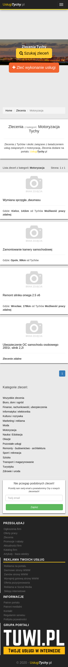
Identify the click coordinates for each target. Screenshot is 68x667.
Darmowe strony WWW (17, 570)
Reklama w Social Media (18, 587)
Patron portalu (12, 602)
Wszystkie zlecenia (13, 397)
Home (8, 110)
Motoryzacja (9, 430)
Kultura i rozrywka (13, 416)
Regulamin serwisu (14, 615)
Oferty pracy (10, 533)
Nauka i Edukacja (12, 434)
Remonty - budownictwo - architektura (24, 448)
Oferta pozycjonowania (17, 582)
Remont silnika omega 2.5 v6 (21, 295)
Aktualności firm (13, 545)
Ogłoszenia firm (12, 529)
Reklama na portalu (15, 566)
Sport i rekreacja (12, 452)
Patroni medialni (13, 606)
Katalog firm (10, 549)
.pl (13, 4)
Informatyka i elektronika (16, 411)
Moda (6, 425)
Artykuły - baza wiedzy (16, 553)
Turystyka (8, 466)
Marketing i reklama (14, 420)
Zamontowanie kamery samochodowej (27, 249)
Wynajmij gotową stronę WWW (21, 578)
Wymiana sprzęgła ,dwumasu (22, 200)
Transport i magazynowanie (18, 462)
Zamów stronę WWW (16, 574)
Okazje (7, 439)
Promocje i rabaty (13, 541)
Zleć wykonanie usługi (33, 67)
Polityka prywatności (15, 619)
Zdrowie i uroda (11, 471)
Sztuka (7, 457)
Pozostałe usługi (12, 443)
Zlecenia (8, 537)
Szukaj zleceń (34, 53)
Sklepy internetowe (14, 591)
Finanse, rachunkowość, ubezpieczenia (25, 407)
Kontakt (8, 611)
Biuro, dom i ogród (13, 402)
